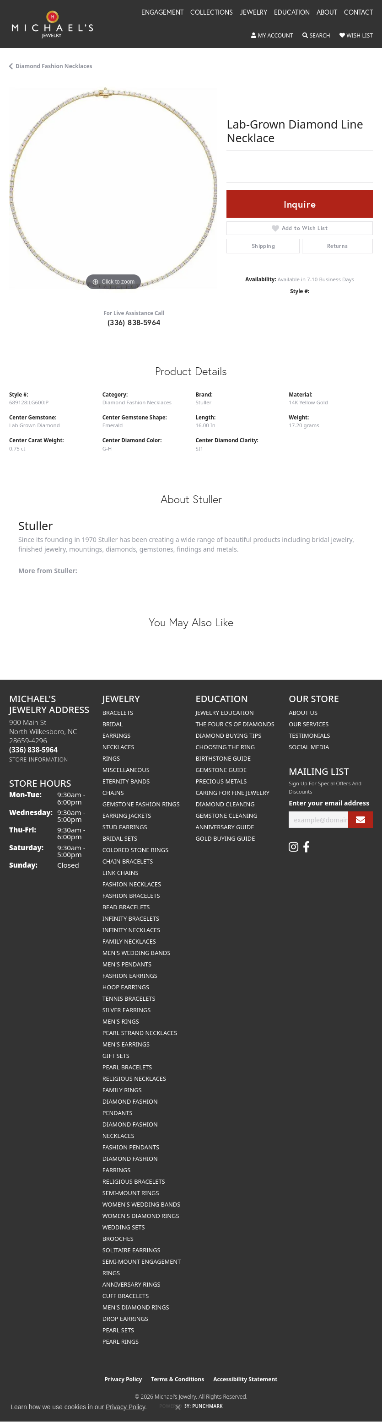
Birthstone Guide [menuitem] (223, 758)
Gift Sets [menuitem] (115, 1056)
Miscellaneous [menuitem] (126, 770)
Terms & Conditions (177, 1379)
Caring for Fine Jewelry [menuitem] (233, 793)
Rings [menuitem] (111, 758)
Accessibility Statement (245, 1379)
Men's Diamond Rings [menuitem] (135, 1307)
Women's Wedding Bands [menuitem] (141, 1204)
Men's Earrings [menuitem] (126, 1044)
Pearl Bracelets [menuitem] (127, 1067)
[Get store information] (38, 759)
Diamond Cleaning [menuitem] (225, 804)
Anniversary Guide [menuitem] (225, 827)
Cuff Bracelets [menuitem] (125, 1296)
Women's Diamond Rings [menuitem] (140, 1216)
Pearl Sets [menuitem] (118, 1330)
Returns (337, 245)
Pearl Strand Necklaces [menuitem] (139, 1033)
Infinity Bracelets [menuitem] (130, 918)
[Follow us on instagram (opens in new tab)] (293, 847)
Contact (358, 12)
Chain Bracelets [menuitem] (127, 861)
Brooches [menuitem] (118, 1238)
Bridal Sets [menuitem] (119, 838)
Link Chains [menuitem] (120, 873)
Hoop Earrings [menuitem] (125, 987)
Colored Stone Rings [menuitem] (135, 850)
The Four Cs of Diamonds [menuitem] (235, 724)
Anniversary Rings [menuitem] (131, 1284)
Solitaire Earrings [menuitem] (131, 1250)
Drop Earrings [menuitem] (125, 1319)
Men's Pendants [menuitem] (126, 964)
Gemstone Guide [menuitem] (221, 770)
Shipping (263, 245)
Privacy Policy (123, 1379)
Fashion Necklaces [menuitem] (131, 884)
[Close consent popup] (178, 1407)
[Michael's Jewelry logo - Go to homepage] (56, 24)
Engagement (162, 12)
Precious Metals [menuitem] (221, 781)
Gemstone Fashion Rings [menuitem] (141, 804)
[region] (113, 188)
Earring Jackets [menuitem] (126, 815)
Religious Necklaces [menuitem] (134, 1078)
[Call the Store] (33, 749)
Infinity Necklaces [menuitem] (131, 930)
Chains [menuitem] (113, 793)
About (327, 12)
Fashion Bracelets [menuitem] (131, 895)
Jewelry (253, 12)
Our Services (308, 724)
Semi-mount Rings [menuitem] (130, 1193)
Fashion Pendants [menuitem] (130, 1147)
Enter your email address (329, 803)
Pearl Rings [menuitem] (120, 1341)
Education (292, 12)
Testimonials (309, 735)
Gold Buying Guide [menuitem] (225, 838)
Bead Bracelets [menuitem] (126, 907)
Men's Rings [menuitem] (120, 1021)
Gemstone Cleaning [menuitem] (227, 815)
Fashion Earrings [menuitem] (129, 975)
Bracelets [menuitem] (117, 712)
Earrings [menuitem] (116, 735)
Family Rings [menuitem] (122, 1090)
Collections (211, 12)
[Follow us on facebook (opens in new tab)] (306, 847)
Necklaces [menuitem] (118, 747)
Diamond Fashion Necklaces (54, 66)
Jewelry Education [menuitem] (225, 712)
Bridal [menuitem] (112, 724)
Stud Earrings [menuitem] (124, 827)
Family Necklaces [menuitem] (129, 941)
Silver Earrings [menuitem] (126, 1010)
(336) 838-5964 (134, 322)
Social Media (309, 747)
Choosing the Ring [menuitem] (225, 747)
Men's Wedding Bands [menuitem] (136, 953)
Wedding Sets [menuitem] (123, 1227)
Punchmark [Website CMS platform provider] (207, 1406)
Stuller (204, 402)
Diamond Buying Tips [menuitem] (229, 735)
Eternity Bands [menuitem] (126, 781)
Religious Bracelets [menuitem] (133, 1181)
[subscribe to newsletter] (360, 819)
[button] (272, 36)
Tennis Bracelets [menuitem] (129, 998)
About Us (303, 712)
